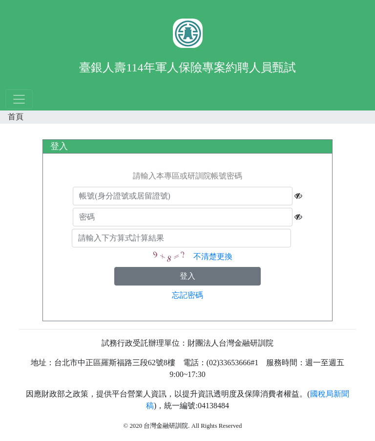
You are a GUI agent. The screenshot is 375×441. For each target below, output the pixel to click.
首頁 (15, 116)
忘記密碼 (187, 295)
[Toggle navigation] (19, 99)
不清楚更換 (212, 256)
